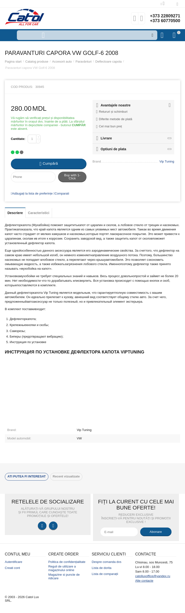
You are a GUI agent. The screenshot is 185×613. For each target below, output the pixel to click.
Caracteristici (38, 213)
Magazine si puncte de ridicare (63, 576)
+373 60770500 (165, 20)
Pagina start (13, 61)
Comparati (61, 193)
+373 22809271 (165, 15)
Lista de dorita (102, 568)
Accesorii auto (62, 61)
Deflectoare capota (108, 61)
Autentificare (13, 562)
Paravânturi (84, 61)
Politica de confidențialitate (66, 562)
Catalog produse (36, 61)
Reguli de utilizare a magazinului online (62, 568)
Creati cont (12, 568)
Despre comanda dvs (106, 562)
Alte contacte (144, 580)
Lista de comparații (105, 574)
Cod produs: (22, 87)
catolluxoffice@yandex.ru (152, 576)
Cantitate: (18, 139)
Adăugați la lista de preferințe (32, 193)
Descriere (15, 213)
